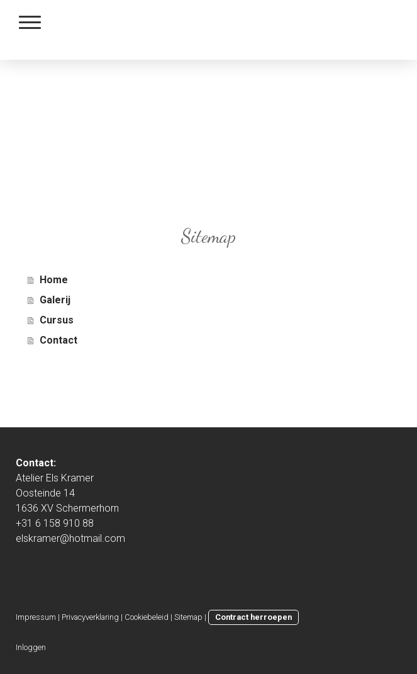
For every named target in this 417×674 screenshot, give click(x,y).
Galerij (55, 300)
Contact (58, 340)
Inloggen (31, 647)
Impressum (36, 617)
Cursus (57, 320)
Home (54, 280)
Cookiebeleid (147, 617)
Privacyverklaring (90, 617)
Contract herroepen (253, 617)
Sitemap (188, 617)
